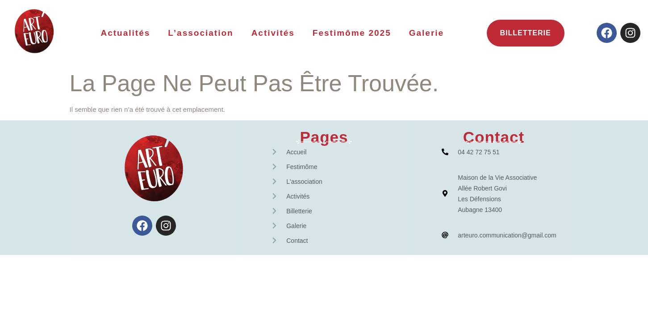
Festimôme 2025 (352, 33)
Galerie (426, 33)
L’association (200, 33)
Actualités (125, 33)
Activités (273, 33)
